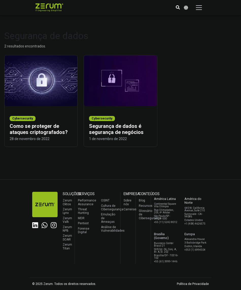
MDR (81, 218)
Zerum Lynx (67, 211)
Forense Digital (83, 230)
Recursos (143, 206)
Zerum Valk (67, 220)
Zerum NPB (67, 228)
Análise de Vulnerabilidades (109, 228)
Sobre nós (127, 202)
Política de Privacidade (193, 284)
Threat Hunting (83, 211)
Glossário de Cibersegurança (143, 214)
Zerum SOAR (67, 237)
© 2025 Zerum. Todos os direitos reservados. (64, 284)
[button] (178, 8)
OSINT (105, 200)
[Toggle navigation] (199, 7)
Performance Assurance (86, 202)
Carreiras (128, 209)
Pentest (83, 223)
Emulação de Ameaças (108, 218)
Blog (142, 200)
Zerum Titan (67, 246)
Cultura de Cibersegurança (109, 207)
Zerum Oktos (67, 202)
